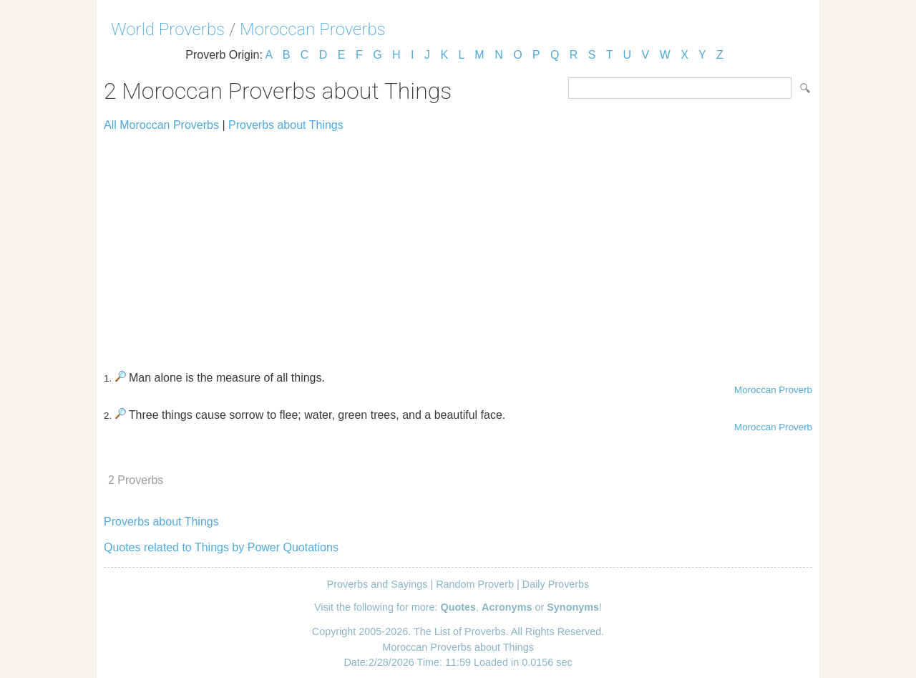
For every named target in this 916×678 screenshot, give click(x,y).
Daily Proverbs (556, 584)
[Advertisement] (458, 245)
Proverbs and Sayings (377, 584)
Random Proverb (475, 584)
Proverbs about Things (286, 125)
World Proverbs (168, 29)
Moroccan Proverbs (313, 29)
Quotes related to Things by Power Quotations (221, 547)
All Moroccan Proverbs (161, 125)
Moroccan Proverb (773, 389)
